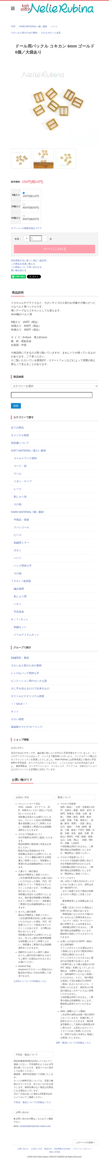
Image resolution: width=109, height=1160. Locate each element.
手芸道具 (19, 611)
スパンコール (21, 527)
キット (15, 711)
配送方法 (48, 1149)
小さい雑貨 (17, 719)
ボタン (17, 550)
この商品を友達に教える (23, 264)
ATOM (57, 1152)
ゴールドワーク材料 (25, 458)
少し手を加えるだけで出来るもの (30, 688)
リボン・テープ (23, 481)
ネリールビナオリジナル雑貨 (27, 696)
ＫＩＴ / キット (20, 619)
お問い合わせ (23, 1149)
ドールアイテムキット (26, 634)
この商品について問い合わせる (26, 267)
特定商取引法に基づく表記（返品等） (29, 260)
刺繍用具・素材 (20, 657)
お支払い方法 (36, 1149)
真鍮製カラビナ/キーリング (26, 726)
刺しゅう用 (20, 596)
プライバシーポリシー (82, 1149)
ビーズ (17, 535)
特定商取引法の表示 (62, 1149)
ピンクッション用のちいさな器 (29, 680)
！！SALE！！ (19, 703)
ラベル (17, 473)
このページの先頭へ (85, 1142)
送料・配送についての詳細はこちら (73, 1042)
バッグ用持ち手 (23, 565)
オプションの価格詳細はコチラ (26, 228)
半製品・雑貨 (21, 519)
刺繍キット (20, 627)
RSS (51, 1152)
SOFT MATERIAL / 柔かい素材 (28, 450)
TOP (13, 26)
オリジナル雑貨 (20, 435)
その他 (17, 504)
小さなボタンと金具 (51, 32)
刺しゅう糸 (20, 496)
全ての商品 (17, 427)
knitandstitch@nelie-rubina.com (35, 1126)
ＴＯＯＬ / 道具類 (21, 581)
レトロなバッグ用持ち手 (25, 673)
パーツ (54, 26)
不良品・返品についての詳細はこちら (32, 1102)
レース (17, 488)
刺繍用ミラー (21, 542)
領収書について (20, 442)
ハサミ (17, 604)
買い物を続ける (18, 270)
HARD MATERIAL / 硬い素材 (33, 26)
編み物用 (19, 588)
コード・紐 (20, 465)
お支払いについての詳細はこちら (30, 981)
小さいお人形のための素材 (24, 32)
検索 (15, 405)
